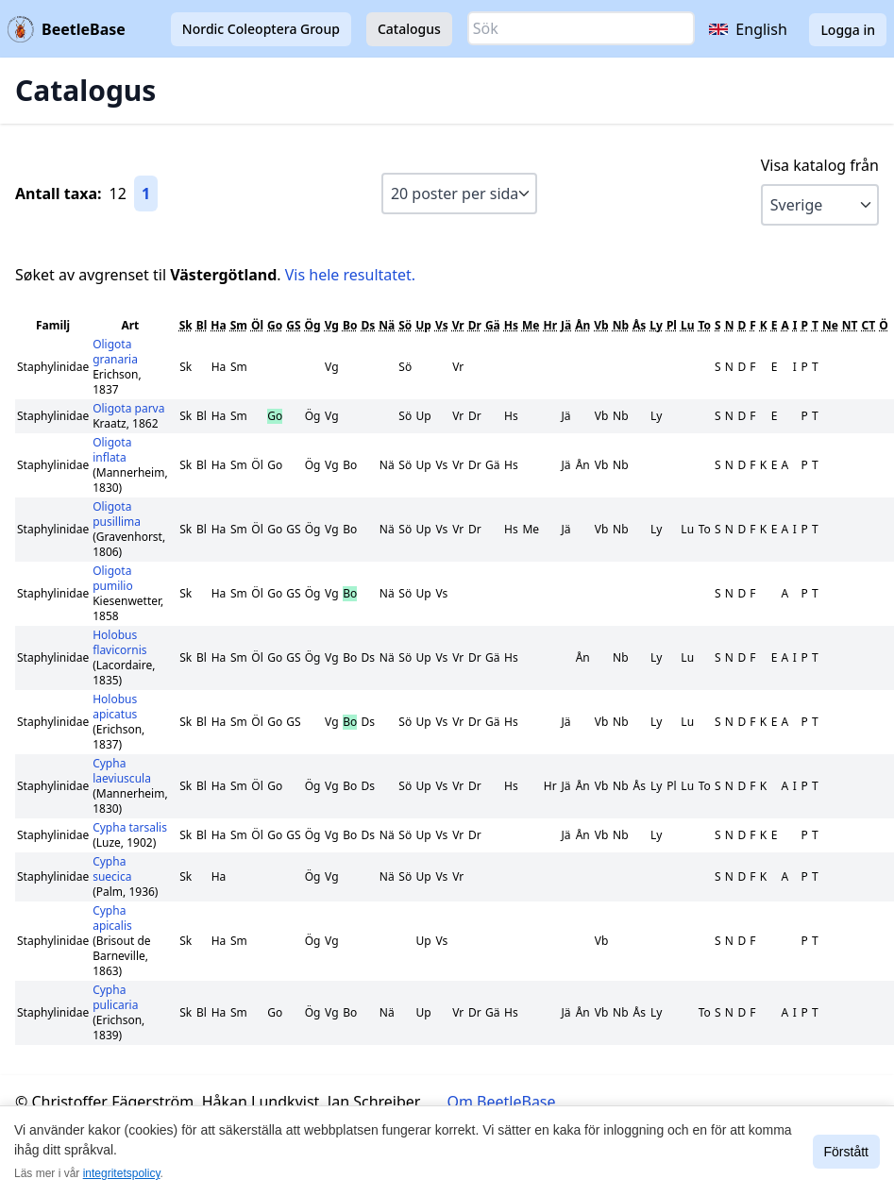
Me (530, 325)
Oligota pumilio (113, 578)
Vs (441, 325)
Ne (830, 325)
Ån (582, 325)
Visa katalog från (820, 165)
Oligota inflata (112, 449)
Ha (218, 325)
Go (274, 325)
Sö (405, 325)
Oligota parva (128, 408)
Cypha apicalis (112, 918)
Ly (656, 325)
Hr (550, 325)
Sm (238, 325)
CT (869, 325)
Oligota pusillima (117, 514)
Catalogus (409, 29)
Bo (350, 325)
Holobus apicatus (115, 706)
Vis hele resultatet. (350, 274)
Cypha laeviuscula (122, 770)
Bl (202, 325)
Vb (601, 325)
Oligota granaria (115, 351)
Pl (671, 325)
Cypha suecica (112, 868)
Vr (458, 325)
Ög (313, 325)
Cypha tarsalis (130, 827)
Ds (368, 325)
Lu (688, 325)
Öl (257, 325)
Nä (387, 325)
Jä (566, 325)
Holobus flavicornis (119, 642)
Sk (186, 325)
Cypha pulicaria (115, 997)
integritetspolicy (121, 1173)
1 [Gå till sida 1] (146, 193)
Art (130, 325)
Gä (492, 325)
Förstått (846, 1151)
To (704, 325)
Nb (621, 325)
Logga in (847, 30)
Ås (639, 325)
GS (293, 325)
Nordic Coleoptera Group (261, 29)
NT (850, 325)
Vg (332, 325)
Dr (474, 325)
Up (423, 325)
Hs (511, 325)
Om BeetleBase (501, 1101)
